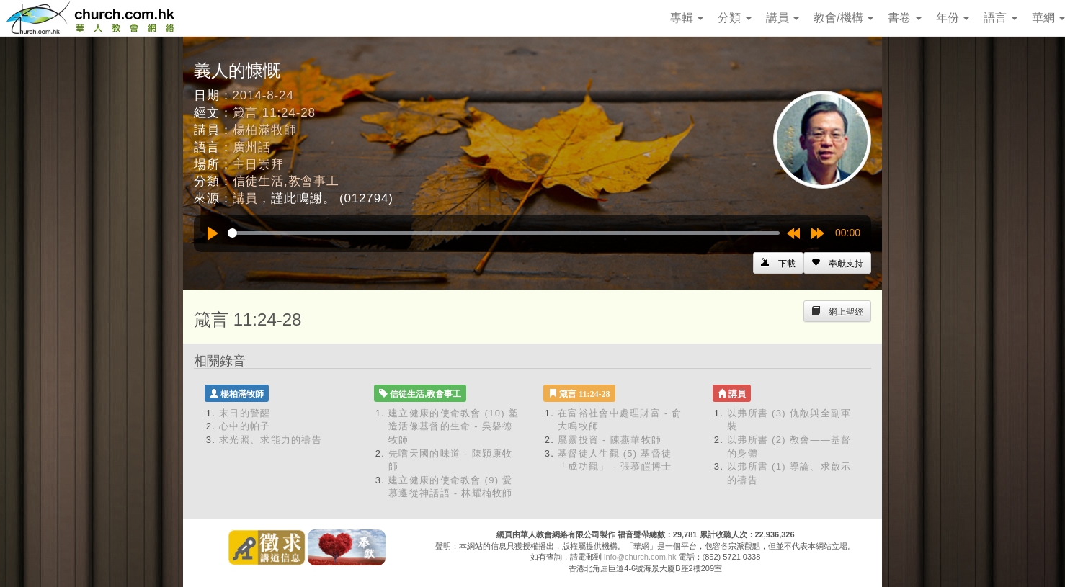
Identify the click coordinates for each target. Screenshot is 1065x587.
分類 (734, 18)
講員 (782, 18)
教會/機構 (843, 18)
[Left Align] (837, 263)
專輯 (686, 18)
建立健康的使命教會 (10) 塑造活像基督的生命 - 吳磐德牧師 (453, 426)
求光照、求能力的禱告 (270, 439)
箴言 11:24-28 (274, 113)
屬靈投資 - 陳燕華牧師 (609, 439)
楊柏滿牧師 (265, 130)
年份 (952, 18)
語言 (1000, 18)
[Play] (212, 233)
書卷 (904, 18)
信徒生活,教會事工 (286, 181)
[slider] (504, 233)
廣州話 (252, 147)
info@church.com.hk (640, 556)
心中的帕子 (245, 426)
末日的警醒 (245, 413)
